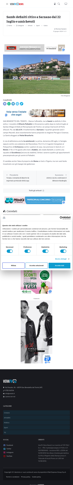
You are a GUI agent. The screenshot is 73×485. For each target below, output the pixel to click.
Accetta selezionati (36, 265)
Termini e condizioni (12, 473)
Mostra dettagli (60, 259)
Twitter (7, 445)
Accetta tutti (59, 265)
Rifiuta (13, 265)
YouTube (7, 453)
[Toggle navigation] (7, 4)
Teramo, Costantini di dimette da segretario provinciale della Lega (17, 179)
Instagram (8, 449)
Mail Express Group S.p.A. (57, 469)
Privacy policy (25, 473)
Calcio (46, 25)
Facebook (8, 442)
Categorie (20, 25)
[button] (59, 4)
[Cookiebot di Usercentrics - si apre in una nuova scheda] (61, 217)
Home (9, 25)
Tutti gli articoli (36, 191)
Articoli (30, 25)
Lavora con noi (9, 393)
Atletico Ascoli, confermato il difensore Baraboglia (56, 179)
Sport (38, 25)
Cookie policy (36, 473)
